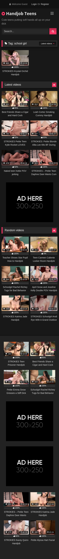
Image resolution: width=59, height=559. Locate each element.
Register (45, 4)
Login (34, 4)
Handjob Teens (19, 13)
